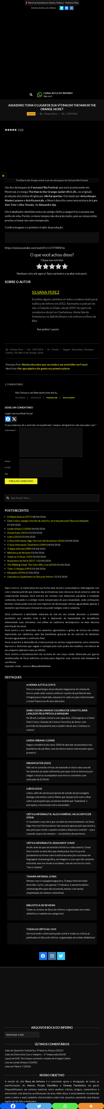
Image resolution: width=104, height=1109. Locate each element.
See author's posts (48, 329)
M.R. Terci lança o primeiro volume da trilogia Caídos (43, 1058)
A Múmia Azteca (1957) (19, 516)
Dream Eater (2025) (17, 532)
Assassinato (77, 349)
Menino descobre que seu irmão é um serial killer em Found (54, 364)
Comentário (10, 430)
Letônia (9, 352)
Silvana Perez (45, 292)
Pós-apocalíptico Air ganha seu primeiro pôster (44, 368)
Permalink (52, 397)
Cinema (31, 113)
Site (6, 474)
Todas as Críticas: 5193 (19, 556)
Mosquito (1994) (16, 572)
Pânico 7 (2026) (22, 1066)
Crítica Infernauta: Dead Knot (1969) (26, 544)
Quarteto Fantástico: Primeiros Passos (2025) (38, 1050)
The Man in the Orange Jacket (28, 352)
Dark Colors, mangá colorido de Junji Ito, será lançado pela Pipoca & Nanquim (48, 520)
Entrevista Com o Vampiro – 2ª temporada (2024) (40, 1054)
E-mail (7, 467)
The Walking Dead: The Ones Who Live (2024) (31, 564)
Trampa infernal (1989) (19, 548)
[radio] (39, 266)
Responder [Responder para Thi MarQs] (69, 397)
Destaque (88, 349)
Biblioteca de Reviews (19, 552)
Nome (7, 461)
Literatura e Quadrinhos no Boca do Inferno (30, 576)
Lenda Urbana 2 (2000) (19, 528)
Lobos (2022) (14, 536)
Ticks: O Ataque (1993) (19, 568)
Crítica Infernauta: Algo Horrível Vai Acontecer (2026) (36, 540)
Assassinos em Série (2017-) (22, 560)
